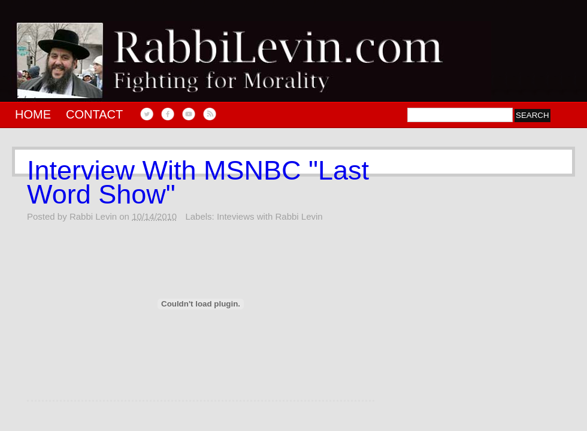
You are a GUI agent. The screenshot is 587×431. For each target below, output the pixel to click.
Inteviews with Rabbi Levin (270, 216)
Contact (94, 114)
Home (33, 114)
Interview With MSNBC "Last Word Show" (198, 183)
